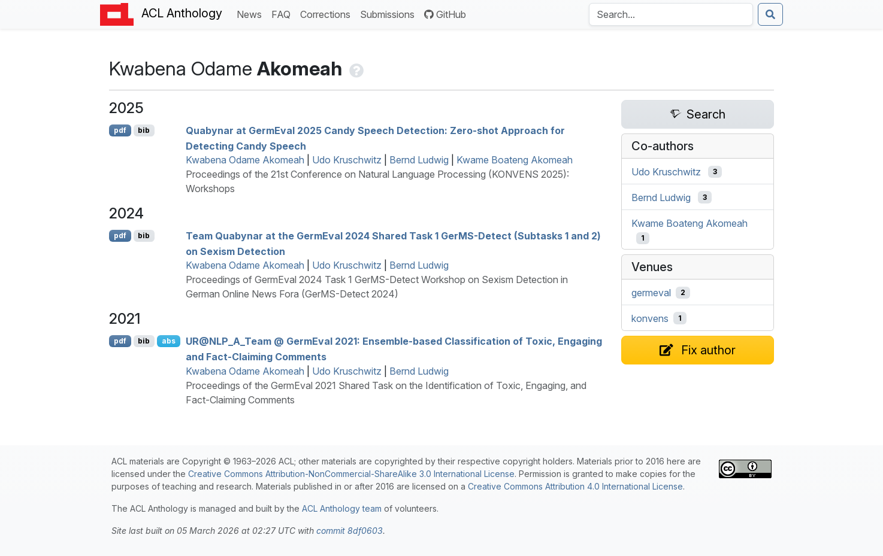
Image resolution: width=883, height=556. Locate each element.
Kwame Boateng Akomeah (514, 160)
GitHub (445, 14)
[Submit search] (770, 14)
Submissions (389, 13)
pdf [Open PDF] (120, 130)
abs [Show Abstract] (169, 340)
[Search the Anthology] (671, 14)
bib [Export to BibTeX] (144, 130)
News (252, 13)
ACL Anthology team (342, 508)
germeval (651, 293)
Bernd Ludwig (419, 160)
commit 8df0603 (349, 530)
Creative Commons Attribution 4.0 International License (575, 486)
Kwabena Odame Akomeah (245, 160)
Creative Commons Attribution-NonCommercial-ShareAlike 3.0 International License (351, 474)
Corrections (327, 13)
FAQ (283, 13)
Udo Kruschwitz (347, 160)
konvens (650, 318)
